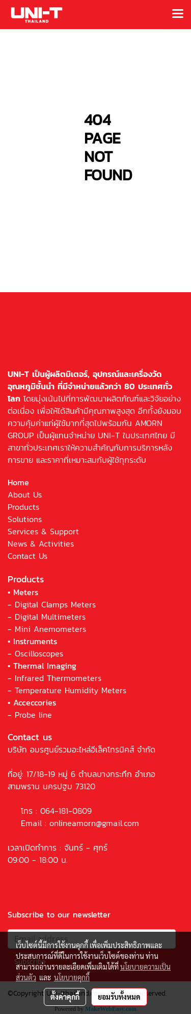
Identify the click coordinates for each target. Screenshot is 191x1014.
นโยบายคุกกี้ (72, 977)
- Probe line (30, 715)
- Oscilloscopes (35, 653)
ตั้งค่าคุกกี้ (64, 996)
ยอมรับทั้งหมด (119, 996)
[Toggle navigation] (178, 14)
